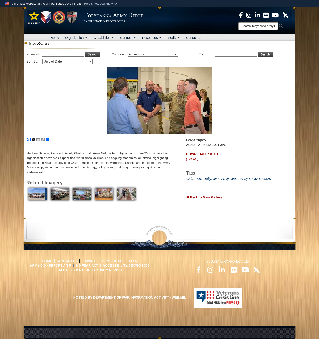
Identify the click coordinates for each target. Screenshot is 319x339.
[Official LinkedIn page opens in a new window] (257, 15)
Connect (128, 38)
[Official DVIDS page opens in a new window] (285, 15)
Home (55, 38)
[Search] (258, 26)
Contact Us (194, 38)
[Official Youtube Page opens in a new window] (275, 15)
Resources (151, 38)
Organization (76, 38)
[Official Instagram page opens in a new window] (248, 15)
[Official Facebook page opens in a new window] (198, 271)
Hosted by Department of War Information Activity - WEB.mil (129, 297)
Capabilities (103, 38)
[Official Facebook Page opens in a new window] (241, 15)
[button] (101, 3)
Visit (189, 179)
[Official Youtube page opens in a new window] (245, 271)
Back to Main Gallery (205, 197)
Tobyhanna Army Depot (221, 179)
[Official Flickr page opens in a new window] (266, 15)
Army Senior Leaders (255, 179)
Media (174, 38)
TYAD (198, 179)
